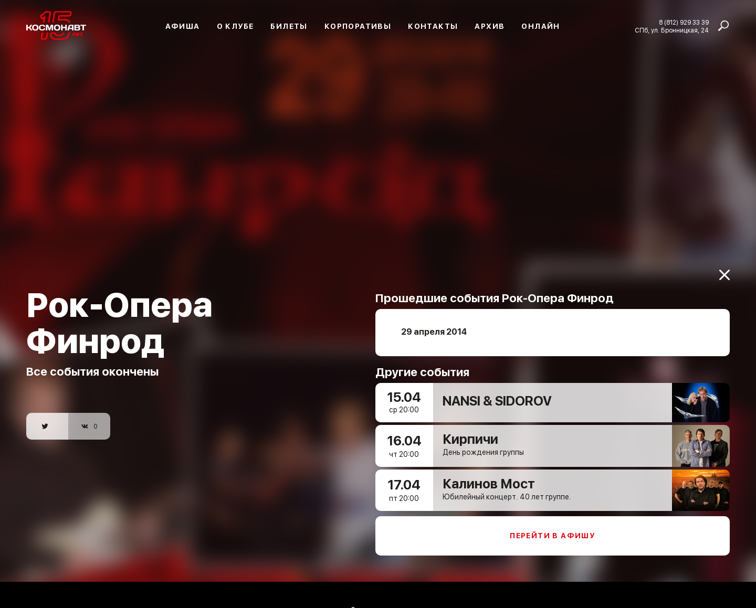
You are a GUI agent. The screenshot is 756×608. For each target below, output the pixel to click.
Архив (490, 26)
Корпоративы (357, 26)
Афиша (182, 26)
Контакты (433, 26)
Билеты (288, 26)
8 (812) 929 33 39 (684, 22)
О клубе (235, 26)
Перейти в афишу (552, 529)
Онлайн (540, 26)
